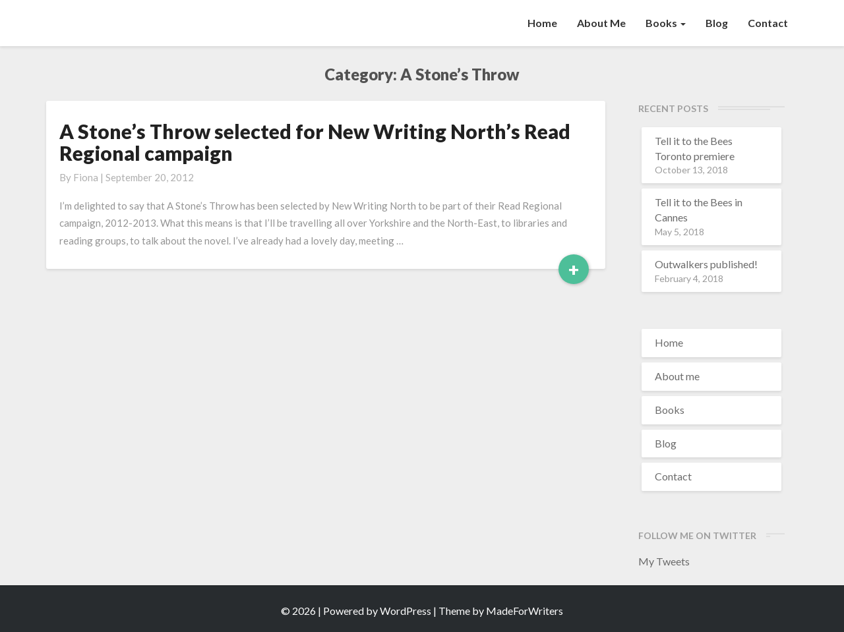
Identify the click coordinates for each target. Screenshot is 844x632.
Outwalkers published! (706, 264)
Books (666, 22)
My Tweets (664, 561)
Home (542, 22)
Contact (768, 22)
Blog (717, 22)
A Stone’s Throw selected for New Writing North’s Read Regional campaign (314, 142)
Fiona (85, 177)
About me (601, 22)
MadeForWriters (524, 610)
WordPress (405, 610)
